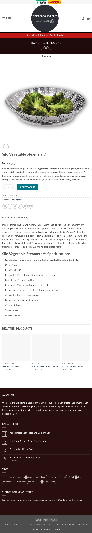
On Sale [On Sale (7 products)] (71, 477)
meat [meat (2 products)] (64, 477)
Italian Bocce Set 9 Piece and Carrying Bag (30, 432)
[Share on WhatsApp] (4, 206)
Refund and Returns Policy (75, 525)
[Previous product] (48, 48)
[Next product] (43, 48)
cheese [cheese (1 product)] (11, 477)
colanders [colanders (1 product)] (21, 477)
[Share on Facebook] (10, 206)
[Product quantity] (8, 187)
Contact (18, 525)
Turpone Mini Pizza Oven (22, 449)
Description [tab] (8, 217)
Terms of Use (53, 525)
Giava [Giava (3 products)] (29, 477)
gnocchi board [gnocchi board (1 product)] (40, 477)
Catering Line (51, 42)
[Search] (32, 2)
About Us (7, 525)
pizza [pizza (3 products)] (79, 477)
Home (35, 42)
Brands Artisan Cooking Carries (25, 457)
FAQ (26, 525)
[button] (7, 18)
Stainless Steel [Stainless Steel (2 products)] (20, 482)
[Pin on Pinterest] (25, 206)
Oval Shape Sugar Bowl (72, 366)
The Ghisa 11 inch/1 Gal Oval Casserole (29, 441)
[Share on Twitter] (15, 206)
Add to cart (28, 187)
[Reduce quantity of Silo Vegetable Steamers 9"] (4, 187)
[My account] (83, 18)
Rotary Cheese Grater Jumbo (45, 366)
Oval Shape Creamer (11, 366)
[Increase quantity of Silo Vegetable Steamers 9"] (13, 187)
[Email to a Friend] (20, 206)
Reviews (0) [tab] (22, 217)
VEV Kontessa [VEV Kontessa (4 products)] (49, 482)
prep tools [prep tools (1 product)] (7, 482)
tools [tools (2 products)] (39, 482)
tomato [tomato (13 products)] (31, 482)
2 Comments (17, 460)
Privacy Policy (37, 525)
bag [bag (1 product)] (4, 477)
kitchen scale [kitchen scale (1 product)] (53, 477)
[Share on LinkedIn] (30, 206)
